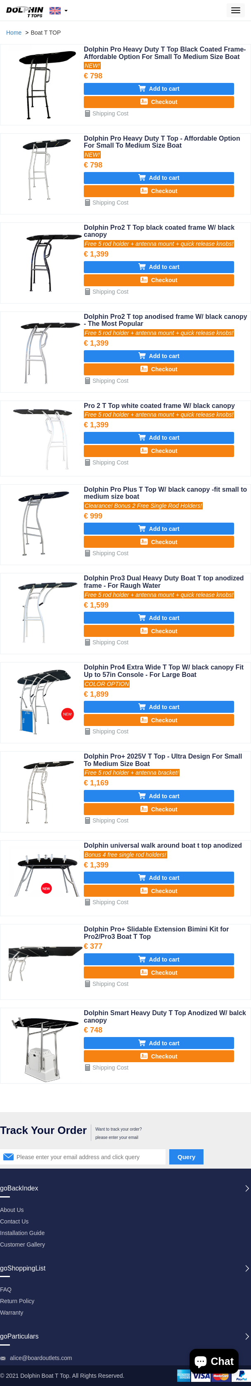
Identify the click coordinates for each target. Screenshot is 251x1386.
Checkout (159, 101)
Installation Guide (22, 1233)
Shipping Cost (106, 113)
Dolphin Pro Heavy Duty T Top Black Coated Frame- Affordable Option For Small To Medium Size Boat (165, 53)
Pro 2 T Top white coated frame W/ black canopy (159, 405)
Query (186, 1156)
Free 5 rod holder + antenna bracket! (132, 772)
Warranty (11, 1312)
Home (13, 32)
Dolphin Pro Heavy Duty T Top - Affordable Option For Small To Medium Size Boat (162, 142)
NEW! (92, 65)
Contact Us (14, 1221)
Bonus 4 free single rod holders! (125, 854)
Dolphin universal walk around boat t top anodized (163, 845)
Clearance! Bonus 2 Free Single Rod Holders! (143, 505)
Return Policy (17, 1301)
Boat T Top (55, 1375)
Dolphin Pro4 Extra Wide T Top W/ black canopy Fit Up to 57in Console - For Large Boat (164, 671)
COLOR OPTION (107, 684)
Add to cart (159, 88)
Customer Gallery (22, 1244)
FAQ (6, 1289)
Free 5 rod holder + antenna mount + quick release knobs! (159, 243)
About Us (12, 1210)
